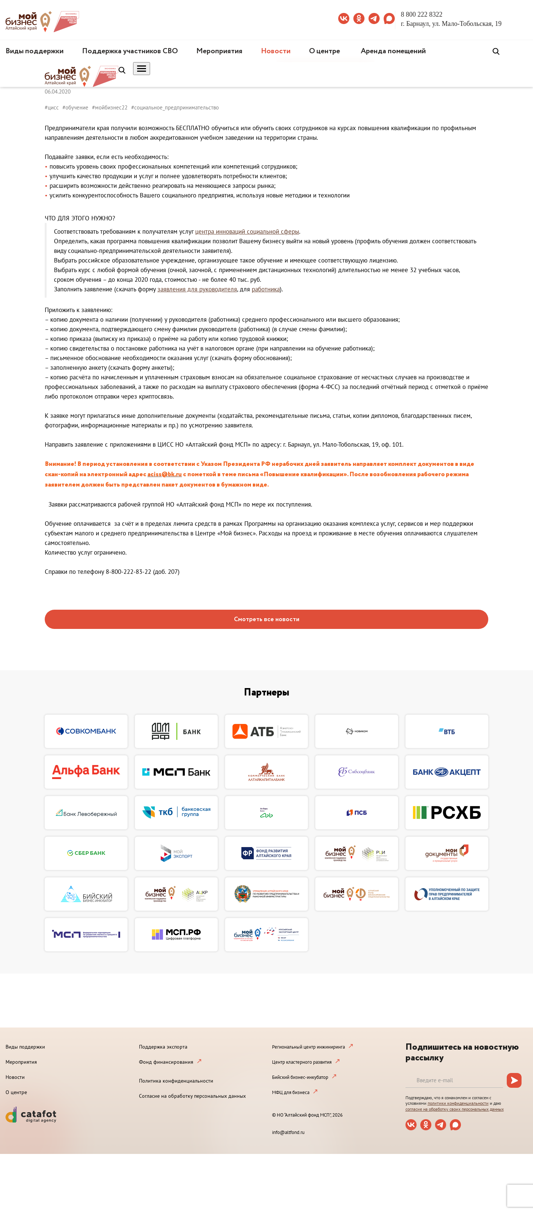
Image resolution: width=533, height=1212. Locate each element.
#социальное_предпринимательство (175, 107)
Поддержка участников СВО (130, 51)
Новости (276, 51)
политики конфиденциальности (458, 1103)
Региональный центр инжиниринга (308, 1047)
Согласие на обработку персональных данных (192, 1096)
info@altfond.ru (288, 1132)
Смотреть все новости (266, 619)
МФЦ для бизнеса (290, 1092)
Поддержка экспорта (163, 1046)
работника (266, 289)
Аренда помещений (393, 51)
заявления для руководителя (197, 289)
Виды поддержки (35, 51)
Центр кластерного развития (302, 1062)
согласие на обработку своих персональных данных (454, 1109)
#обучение (75, 107)
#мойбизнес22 (110, 107)
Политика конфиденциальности (176, 1080)
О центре (324, 51)
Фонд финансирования (166, 1062)
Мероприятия (219, 51)
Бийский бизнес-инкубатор (300, 1077)
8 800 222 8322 (422, 14)
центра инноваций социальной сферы (247, 231)
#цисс (52, 107)
